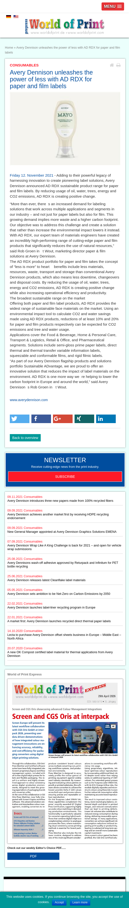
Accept (59, 902)
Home (9, 47)
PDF (33, 856)
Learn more (80, 902)
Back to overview (25, 438)
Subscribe (65, 477)
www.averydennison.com (29, 400)
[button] (19, 419)
